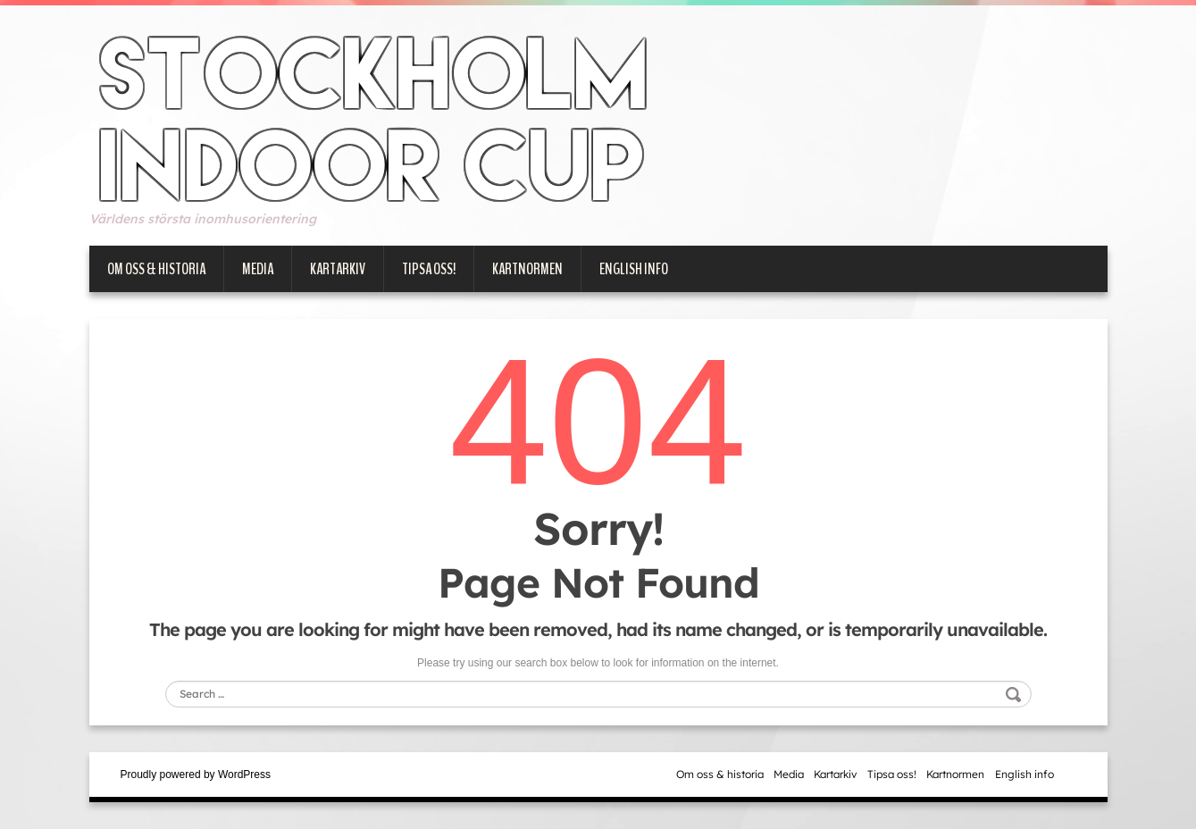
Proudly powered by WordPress (196, 774)
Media (257, 269)
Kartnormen (527, 269)
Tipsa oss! (429, 269)
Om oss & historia (156, 269)
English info (633, 269)
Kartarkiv (337, 269)
